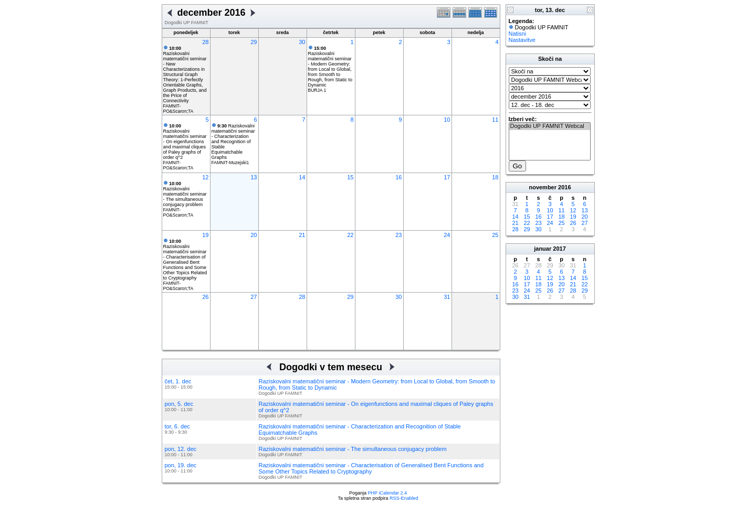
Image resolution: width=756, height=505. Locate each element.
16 (398, 177)
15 (350, 177)
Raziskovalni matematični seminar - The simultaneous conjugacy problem (185, 194)
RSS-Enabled (404, 498)
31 (447, 297)
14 (302, 177)
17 (447, 177)
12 (205, 177)
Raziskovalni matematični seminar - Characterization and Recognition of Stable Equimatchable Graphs (233, 141)
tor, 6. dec (177, 426)
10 (447, 119)
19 (205, 235)
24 (447, 235)
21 (302, 235)
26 (205, 297)
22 (350, 235)
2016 (564, 187)
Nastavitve (522, 40)
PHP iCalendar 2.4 (387, 493)
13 (253, 177)
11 (495, 119)
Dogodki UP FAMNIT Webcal (549, 126)
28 (205, 42)
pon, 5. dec (179, 404)
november (542, 187)
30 (302, 42)
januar (542, 248)
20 (253, 235)
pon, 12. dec (181, 449)
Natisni (518, 33)
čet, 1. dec (178, 381)
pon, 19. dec (181, 465)
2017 (559, 248)
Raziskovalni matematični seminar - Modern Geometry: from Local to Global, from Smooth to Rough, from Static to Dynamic (330, 67)
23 (398, 235)
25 (495, 235)
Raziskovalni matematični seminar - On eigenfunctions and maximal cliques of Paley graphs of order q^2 (185, 141)
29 (253, 42)
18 (495, 177)
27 (253, 297)
